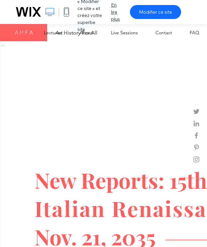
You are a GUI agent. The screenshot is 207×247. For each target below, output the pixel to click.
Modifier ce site (155, 12)
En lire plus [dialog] (115, 12)
